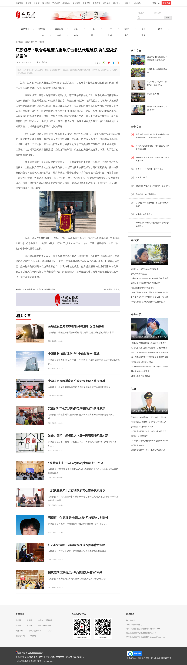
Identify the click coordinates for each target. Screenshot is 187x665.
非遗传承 (66, 3)
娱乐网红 (106, 3)
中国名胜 (127, 3)
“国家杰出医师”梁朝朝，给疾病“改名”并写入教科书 (152, 159)
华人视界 (76, 3)
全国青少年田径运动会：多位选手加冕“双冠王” (152, 204)
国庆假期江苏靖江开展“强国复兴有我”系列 (75, 572)
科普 (160, 29)
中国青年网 (20, 636)
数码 (110, 35)
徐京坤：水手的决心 (139, 274)
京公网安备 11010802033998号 (30, 653)
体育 (143, 29)
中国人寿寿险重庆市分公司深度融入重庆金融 (76, 381)
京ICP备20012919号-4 (75, 657)
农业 (76, 35)
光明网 (29, 620)
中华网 (29, 625)
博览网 (33, 636)
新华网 (45, 62)
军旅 (127, 29)
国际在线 (19, 631)
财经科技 (116, 3)
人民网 (49, 631)
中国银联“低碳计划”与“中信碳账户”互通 (73, 353)
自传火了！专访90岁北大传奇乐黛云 (146, 283)
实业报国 (46, 3)
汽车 (143, 35)
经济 (110, 29)
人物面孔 (137, 3)
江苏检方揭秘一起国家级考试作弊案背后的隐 (76, 545)
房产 (127, 35)
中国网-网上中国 (44, 625)
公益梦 (36, 3)
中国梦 (28, 3)
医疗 (93, 35)
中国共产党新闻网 (45, 620)
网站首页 (25, 29)
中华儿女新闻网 (35, 631)
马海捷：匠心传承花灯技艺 (142, 362)
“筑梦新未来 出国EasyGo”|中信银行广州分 (75, 463)
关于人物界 (130, 620)
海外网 (18, 620)
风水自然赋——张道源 (140, 371)
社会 (93, 29)
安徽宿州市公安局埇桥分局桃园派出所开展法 (76, 408)
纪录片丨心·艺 (141, 177)
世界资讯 (42, 29)
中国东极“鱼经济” (138, 445)
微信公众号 (81, 637)
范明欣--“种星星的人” (144, 214)
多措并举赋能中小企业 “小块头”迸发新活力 (148, 450)
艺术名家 (56, 3)
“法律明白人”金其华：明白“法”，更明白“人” (153, 186)
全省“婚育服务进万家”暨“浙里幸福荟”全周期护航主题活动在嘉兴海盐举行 (152, 136)
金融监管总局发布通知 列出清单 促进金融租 (76, 326)
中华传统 (86, 3)
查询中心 (156, 3)
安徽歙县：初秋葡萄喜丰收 (147, 194)
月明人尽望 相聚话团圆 (140, 376)
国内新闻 (59, 29)
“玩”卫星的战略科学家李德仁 (142, 288)
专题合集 (166, 3)
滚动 (76, 29)
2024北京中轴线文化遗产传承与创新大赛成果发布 (152, 224)
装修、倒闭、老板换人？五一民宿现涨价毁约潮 (78, 435)
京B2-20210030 (57, 657)
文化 (42, 35)
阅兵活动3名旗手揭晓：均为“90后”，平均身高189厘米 (152, 147)
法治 (59, 35)
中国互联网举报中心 (134, 625)
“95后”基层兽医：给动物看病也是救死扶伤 (148, 302)
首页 (27, 42)
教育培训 (96, 3)
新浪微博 (103, 637)
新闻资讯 (19, 3)
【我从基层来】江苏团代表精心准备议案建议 (76, 490)
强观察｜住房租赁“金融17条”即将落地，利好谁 (78, 517)
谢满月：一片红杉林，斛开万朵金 (149, 169)
